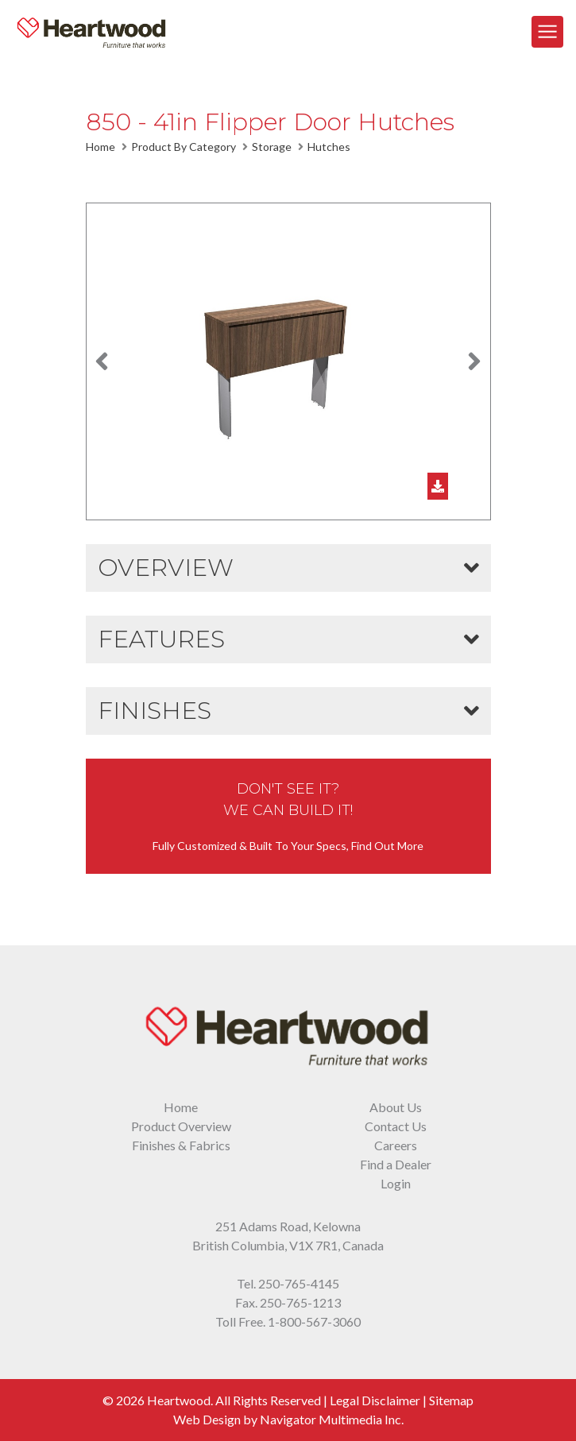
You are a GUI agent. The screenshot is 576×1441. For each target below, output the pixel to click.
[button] (102, 361)
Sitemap (451, 1400)
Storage (272, 146)
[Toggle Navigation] (547, 32)
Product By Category (183, 146)
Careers (395, 1145)
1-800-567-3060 (314, 1321)
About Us (395, 1107)
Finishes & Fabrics (181, 1145)
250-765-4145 (298, 1283)
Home (100, 146)
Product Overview (181, 1126)
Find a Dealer (395, 1164)
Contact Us (396, 1126)
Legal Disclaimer (375, 1400)
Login (396, 1183)
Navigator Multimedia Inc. (332, 1419)
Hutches (328, 146)
